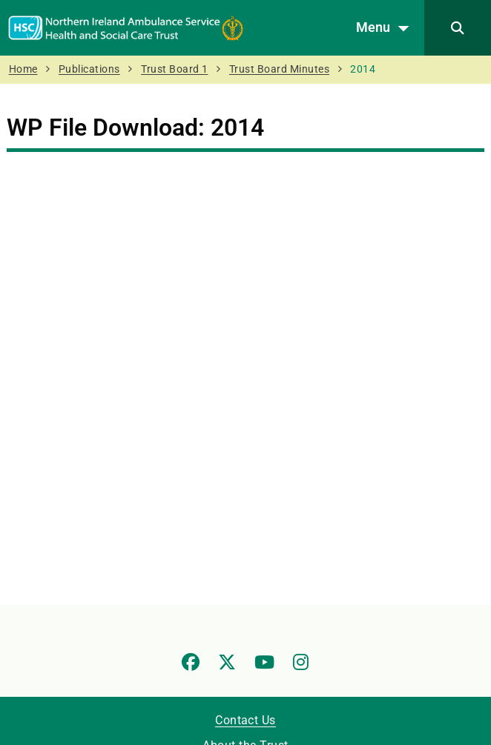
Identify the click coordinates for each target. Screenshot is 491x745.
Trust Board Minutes (279, 69)
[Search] (457, 28)
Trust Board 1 (174, 69)
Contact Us (245, 720)
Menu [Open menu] (386, 28)
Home (23, 69)
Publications (89, 69)
